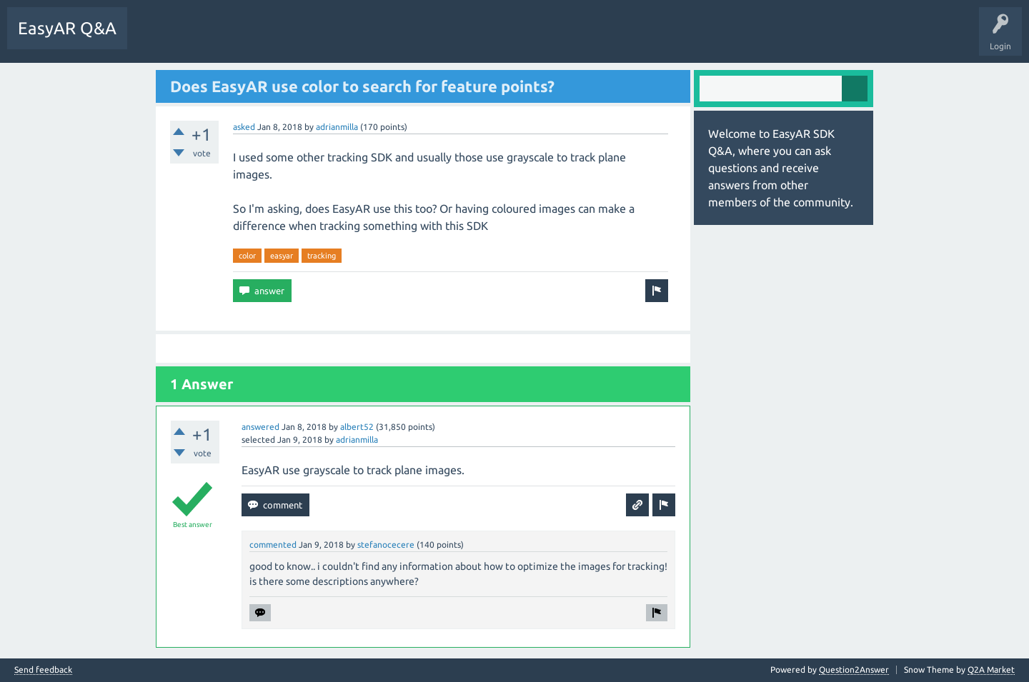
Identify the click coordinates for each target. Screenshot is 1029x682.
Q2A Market (991, 669)
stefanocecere (385, 544)
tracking (321, 255)
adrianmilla (337, 126)
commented (273, 544)
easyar (281, 255)
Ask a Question (332, 38)
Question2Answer (854, 669)
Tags (272, 38)
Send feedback (43, 670)
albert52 (357, 426)
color (247, 255)
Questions (157, 38)
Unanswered (217, 38)
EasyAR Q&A (67, 28)
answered (260, 426)
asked (244, 126)
